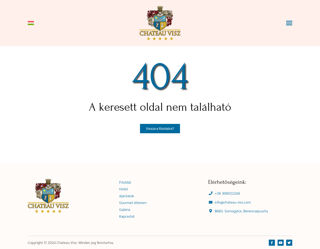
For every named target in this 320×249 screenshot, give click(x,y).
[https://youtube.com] (281, 243)
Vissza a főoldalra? (160, 128)
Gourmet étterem (133, 202)
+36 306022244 (227, 193)
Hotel (123, 188)
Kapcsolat (127, 216)
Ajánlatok (126, 195)
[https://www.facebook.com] (272, 243)
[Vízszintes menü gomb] (289, 23)
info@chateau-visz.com (233, 202)
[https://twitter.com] (289, 243)
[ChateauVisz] (160, 23)
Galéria (124, 209)
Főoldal (125, 182)
